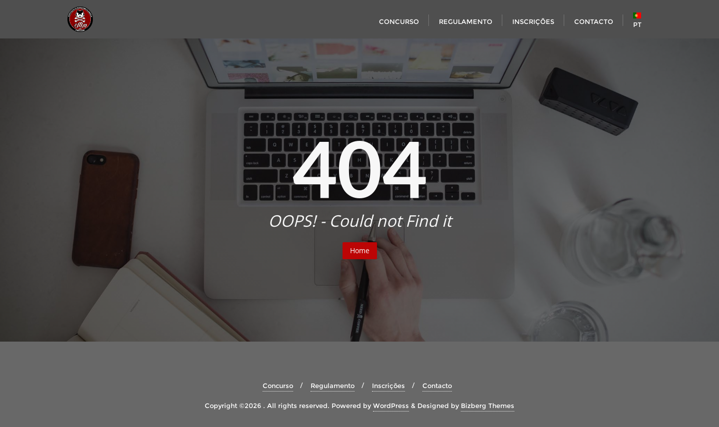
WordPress (391, 406)
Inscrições (388, 386)
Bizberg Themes (487, 406)
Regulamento (333, 386)
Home (359, 250)
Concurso (278, 386)
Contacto (437, 386)
